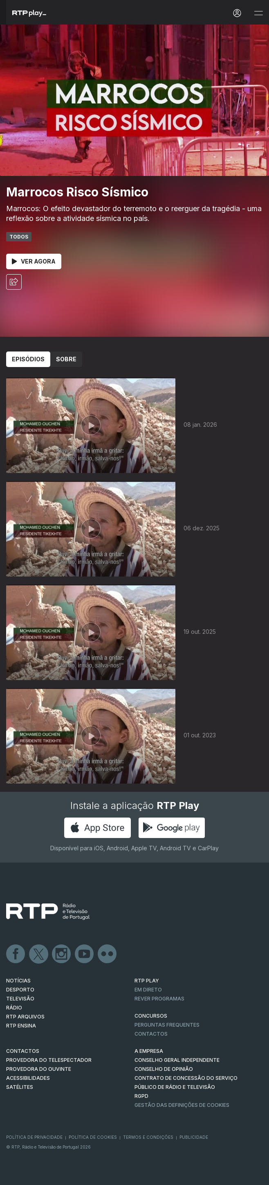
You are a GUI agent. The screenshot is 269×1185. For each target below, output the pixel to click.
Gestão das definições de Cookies (181, 1105)
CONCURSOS (150, 1016)
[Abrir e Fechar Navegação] (258, 13)
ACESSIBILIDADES (28, 1078)
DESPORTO (20, 990)
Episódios (28, 359)
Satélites (19, 1087)
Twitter (39, 954)
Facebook (16, 954)
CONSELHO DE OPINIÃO (163, 1069)
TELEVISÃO (20, 999)
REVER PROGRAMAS (159, 999)
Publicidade (193, 1137)
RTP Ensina (21, 1026)
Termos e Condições (148, 1137)
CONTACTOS (22, 1051)
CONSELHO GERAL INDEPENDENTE (177, 1060)
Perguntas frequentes (167, 1025)
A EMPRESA (148, 1051)
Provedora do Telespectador (49, 1060)
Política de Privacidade (34, 1137)
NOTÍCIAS (18, 981)
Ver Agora (34, 261)
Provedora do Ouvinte (38, 1069)
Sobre (66, 359)
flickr (107, 954)
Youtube (84, 954)
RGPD (141, 1096)
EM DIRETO (148, 990)
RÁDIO (14, 1008)
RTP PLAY (146, 981)
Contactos (151, 1034)
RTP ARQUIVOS (25, 1017)
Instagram (62, 954)
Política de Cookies (93, 1137)
